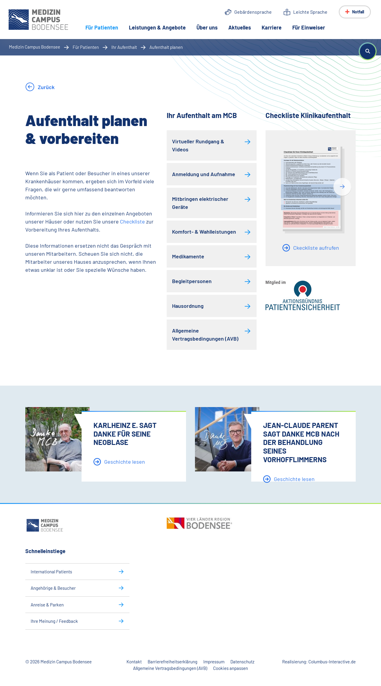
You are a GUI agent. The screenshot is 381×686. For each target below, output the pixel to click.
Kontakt (134, 661)
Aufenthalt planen (166, 47)
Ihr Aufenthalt (124, 47)
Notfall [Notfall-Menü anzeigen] (358, 11)
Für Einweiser (309, 27)
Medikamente (188, 256)
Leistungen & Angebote (157, 27)
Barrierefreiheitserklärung (172, 661)
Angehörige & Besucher (53, 588)
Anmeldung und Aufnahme (203, 174)
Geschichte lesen (124, 461)
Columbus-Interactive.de (332, 661)
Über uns (207, 27)
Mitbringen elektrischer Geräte (200, 202)
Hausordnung (188, 305)
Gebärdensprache (253, 12)
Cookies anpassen (230, 668)
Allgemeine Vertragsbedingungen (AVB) (205, 334)
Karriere (272, 27)
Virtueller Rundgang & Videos (198, 145)
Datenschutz (242, 661)
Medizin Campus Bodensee (34, 46)
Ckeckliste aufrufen (315, 247)
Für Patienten (105, 27)
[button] (368, 51)
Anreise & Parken (47, 604)
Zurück (45, 87)
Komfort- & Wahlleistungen (204, 231)
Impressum (213, 661)
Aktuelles (240, 27)
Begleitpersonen (192, 281)
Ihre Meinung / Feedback (54, 621)
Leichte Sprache (310, 12)
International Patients (51, 571)
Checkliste (133, 221)
